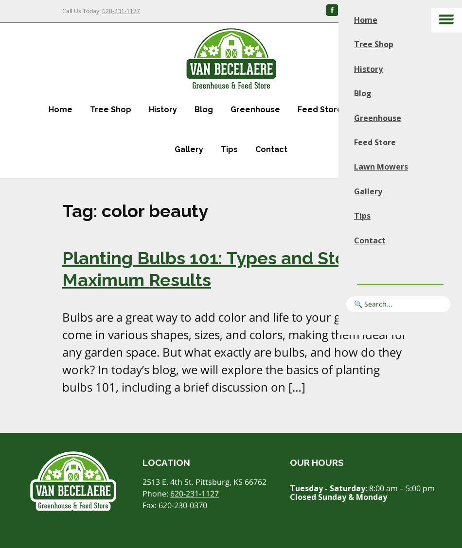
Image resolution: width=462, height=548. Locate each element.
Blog (204, 109)
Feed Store (320, 109)
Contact (271, 149)
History (163, 109)
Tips (229, 149)
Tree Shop (110, 109)
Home (60, 109)
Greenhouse (255, 109)
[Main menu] (446, 20)
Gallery (189, 149)
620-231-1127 (121, 11)
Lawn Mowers (381, 166)
